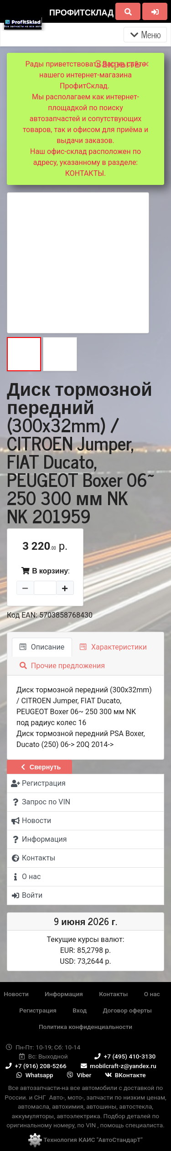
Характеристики (113, 647)
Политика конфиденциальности (85, 1026)
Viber (78, 1075)
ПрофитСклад (81, 12)
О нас (152, 994)
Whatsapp (34, 1075)
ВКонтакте (125, 1075)
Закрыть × (122, 64)
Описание (42, 647)
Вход (80, 1010)
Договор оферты (127, 1010)
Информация (64, 994)
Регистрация (38, 1010)
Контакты (113, 994)
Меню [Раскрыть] (145, 34)
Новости (16, 994)
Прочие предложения (62, 665)
